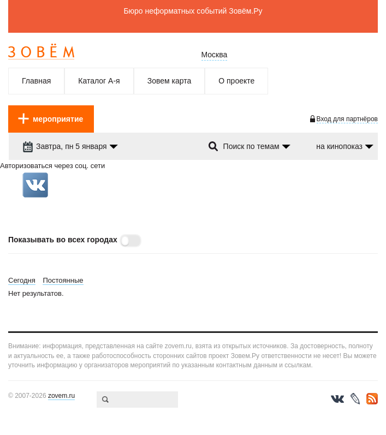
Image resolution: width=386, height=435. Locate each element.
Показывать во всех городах (62, 239)
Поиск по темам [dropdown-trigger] (251, 146)
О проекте (236, 80)
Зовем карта (169, 80)
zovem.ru (61, 396)
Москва (214, 54)
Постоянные (63, 280)
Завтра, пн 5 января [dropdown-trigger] (64, 146)
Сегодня (21, 280)
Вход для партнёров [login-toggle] (347, 119)
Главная (36, 80)
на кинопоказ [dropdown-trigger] (339, 146)
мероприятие (58, 119)
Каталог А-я (99, 80)
